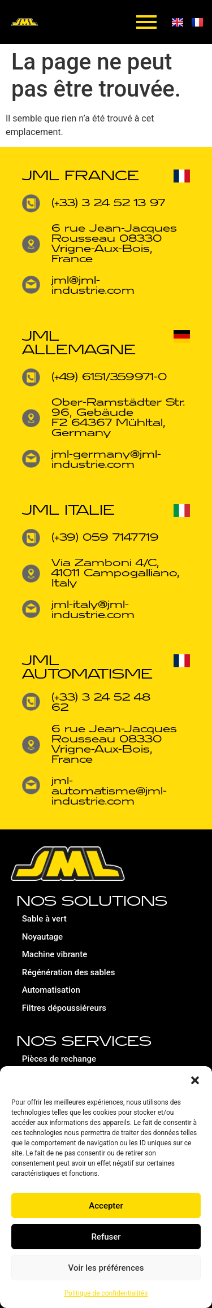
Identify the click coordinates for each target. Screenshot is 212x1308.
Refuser (105, 1237)
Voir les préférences (106, 1268)
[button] (195, 1080)
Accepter (106, 1206)
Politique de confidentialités (106, 1293)
